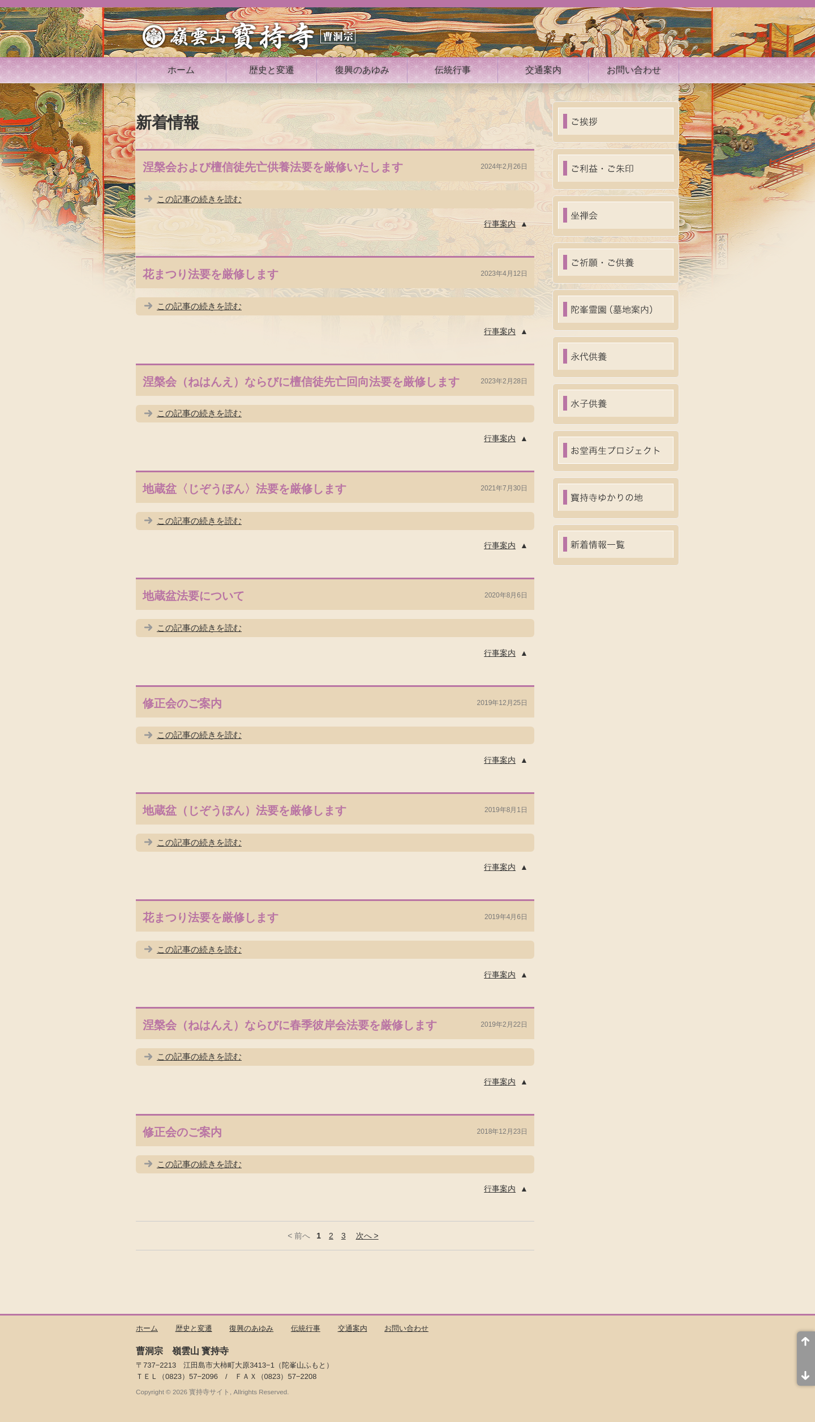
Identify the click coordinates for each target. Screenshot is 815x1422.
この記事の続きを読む (199, 199)
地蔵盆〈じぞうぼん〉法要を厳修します (244, 488)
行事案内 (500, 223)
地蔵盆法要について (193, 596)
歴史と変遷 (271, 70)
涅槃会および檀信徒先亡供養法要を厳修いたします (273, 167)
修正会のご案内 (182, 703)
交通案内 (543, 70)
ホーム (181, 70)
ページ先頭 (806, 1345)
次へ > (367, 1235)
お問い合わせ (634, 70)
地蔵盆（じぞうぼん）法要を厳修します (244, 810)
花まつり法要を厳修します (210, 274)
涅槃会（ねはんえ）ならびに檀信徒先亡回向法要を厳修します (301, 381)
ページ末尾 (806, 1372)
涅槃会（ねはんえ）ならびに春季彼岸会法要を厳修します (290, 1025)
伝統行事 (453, 70)
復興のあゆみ (362, 70)
